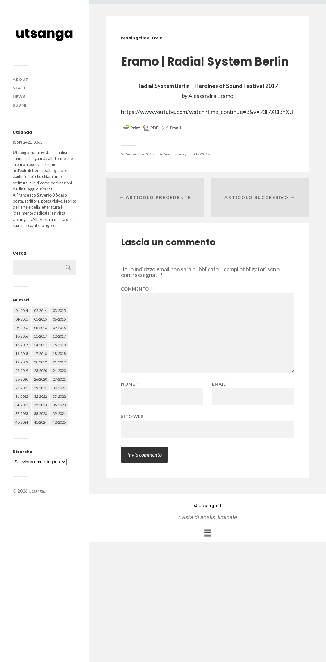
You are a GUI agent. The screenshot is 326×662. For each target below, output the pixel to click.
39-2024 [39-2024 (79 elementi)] (59, 413)
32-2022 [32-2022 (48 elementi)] (40, 396)
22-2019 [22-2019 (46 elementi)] (21, 371)
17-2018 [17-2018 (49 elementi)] (40, 353)
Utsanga (36, 490)
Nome (130, 384)
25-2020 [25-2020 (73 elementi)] (21, 379)
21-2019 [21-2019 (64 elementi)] (59, 362)
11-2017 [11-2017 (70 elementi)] (40, 336)
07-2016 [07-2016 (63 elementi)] (21, 328)
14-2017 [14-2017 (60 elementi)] (40, 345)
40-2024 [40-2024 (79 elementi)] (21, 422)
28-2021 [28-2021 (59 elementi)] (21, 388)
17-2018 (202, 154)
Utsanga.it (207, 505)
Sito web (132, 416)
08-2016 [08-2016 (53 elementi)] (40, 328)
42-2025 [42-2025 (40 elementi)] (59, 422)
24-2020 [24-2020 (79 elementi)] (59, 371)
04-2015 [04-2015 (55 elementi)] (21, 319)
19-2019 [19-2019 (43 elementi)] (21, 362)
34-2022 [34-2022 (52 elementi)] (21, 405)
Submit (21, 105)
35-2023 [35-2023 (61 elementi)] (40, 405)
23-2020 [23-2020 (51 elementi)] (40, 371)
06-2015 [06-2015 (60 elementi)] (59, 319)
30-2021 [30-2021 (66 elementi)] (59, 388)
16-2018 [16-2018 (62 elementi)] (21, 353)
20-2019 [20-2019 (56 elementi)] (40, 362)
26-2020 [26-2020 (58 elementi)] (40, 379)
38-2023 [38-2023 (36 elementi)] (40, 413)
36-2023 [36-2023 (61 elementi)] (59, 405)
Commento (137, 289)
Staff (19, 88)
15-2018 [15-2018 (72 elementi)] (59, 345)
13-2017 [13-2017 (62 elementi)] (21, 345)
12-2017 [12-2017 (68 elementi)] (59, 336)
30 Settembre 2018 (137, 154)
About (21, 79)
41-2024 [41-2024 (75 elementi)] (40, 422)
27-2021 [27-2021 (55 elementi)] (59, 379)
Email (221, 384)
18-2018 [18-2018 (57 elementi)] (59, 353)
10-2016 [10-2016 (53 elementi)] (21, 336)
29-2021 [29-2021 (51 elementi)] (40, 388)
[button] (207, 533)
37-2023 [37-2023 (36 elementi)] (21, 413)
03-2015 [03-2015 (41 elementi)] (59, 310)
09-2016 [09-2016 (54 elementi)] (59, 328)
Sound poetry (175, 154)
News (19, 96)
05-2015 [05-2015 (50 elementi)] (40, 319)
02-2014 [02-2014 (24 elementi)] (40, 310)
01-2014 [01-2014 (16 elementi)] (21, 310)
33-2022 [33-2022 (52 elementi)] (59, 396)
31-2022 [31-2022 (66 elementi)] (21, 396)
